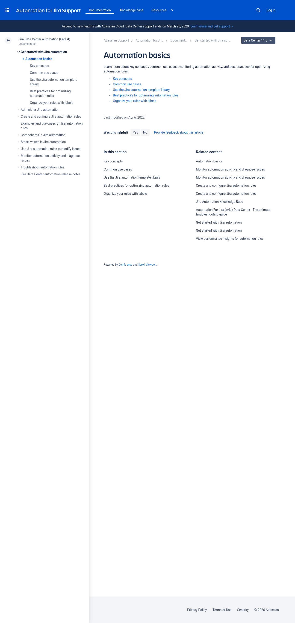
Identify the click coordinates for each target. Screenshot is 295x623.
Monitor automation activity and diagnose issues (230, 169)
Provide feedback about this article (178, 132)
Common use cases (44, 73)
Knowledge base (132, 10)
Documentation (100, 10)
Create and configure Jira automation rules (51, 116)
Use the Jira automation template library (141, 90)
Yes (135, 132)
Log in (271, 10)
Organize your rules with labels (51, 103)
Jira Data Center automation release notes (50, 174)
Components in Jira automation (43, 135)
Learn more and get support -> (211, 26)
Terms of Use (221, 610)
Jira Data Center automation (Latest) (44, 39)
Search (258, 10)
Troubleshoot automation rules (42, 167)
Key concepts (39, 66)
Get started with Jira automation (44, 52)
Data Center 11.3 (259, 40)
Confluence (125, 264)
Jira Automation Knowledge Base (219, 202)
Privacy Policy (197, 610)
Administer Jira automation (40, 109)
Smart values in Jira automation (43, 142)
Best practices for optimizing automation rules (145, 95)
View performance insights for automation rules (229, 238)
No (145, 132)
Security (243, 610)
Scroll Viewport (147, 264)
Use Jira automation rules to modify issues (51, 149)
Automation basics (38, 59)
